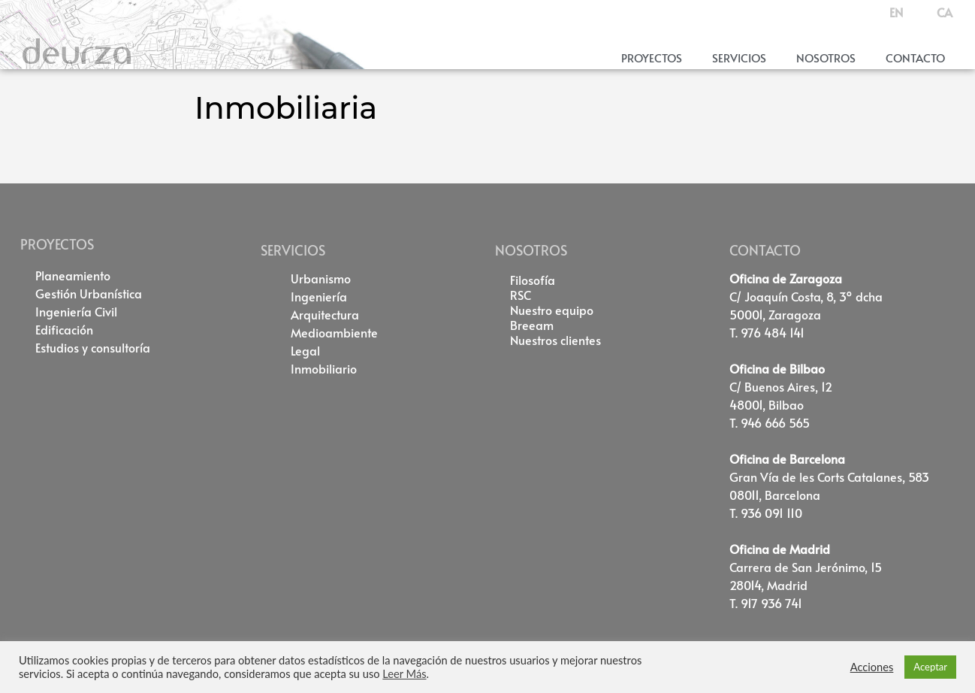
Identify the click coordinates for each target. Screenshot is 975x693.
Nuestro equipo (551, 309)
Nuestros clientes (555, 339)
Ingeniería (319, 296)
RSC (520, 294)
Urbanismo (321, 278)
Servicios (739, 57)
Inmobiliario (324, 368)
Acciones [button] (872, 667)
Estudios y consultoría (92, 347)
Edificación (64, 329)
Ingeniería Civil (76, 311)
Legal (305, 350)
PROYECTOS (57, 244)
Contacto (915, 57)
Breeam (532, 324)
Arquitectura (325, 314)
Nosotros (826, 57)
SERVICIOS (293, 250)
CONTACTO (765, 250)
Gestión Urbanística (88, 293)
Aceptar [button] (930, 667)
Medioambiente (334, 332)
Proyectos (651, 57)
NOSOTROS (531, 250)
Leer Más (404, 673)
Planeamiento (72, 275)
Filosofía (532, 279)
